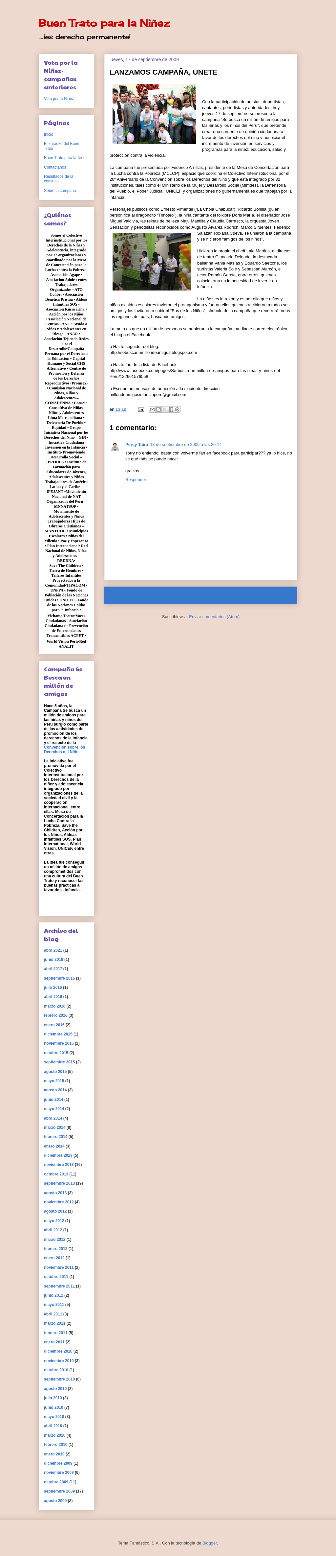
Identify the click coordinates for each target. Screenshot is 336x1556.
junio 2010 (53, 1407)
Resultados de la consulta (58, 178)
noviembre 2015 (59, 1043)
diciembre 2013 (58, 1155)
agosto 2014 (55, 1090)
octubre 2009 (56, 1482)
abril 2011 (53, 1314)
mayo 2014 (54, 1108)
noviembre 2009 (59, 1472)
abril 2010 (53, 1426)
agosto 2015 (55, 1071)
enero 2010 (54, 1454)
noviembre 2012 (59, 1202)
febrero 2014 (55, 1136)
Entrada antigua (274, 595)
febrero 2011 (55, 1333)
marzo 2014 (54, 1127)
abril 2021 (53, 950)
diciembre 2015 (58, 1034)
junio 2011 (53, 1295)
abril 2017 (53, 968)
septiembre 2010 (59, 1379)
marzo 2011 (54, 1323)
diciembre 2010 (58, 1351)
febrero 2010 (55, 1444)
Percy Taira (136, 444)
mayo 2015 (54, 1081)
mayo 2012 (54, 1221)
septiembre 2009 (59, 1491)
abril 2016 (53, 996)
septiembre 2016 (59, 978)
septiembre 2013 (59, 1183)
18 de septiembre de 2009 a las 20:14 (185, 444)
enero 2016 (54, 1025)
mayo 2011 (54, 1304)
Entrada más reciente (134, 595)
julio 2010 (53, 1398)
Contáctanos (55, 167)
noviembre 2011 (59, 1267)
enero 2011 (54, 1342)
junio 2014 (53, 1099)
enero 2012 (54, 1258)
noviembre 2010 (59, 1361)
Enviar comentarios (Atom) (214, 616)
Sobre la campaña (60, 190)
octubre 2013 (56, 1174)
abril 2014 (53, 1118)
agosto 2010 (55, 1388)
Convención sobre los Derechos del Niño (64, 749)
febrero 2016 (55, 1015)
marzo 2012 (54, 1239)
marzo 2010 (54, 1435)
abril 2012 (53, 1230)
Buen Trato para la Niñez (104, 23)
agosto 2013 (55, 1193)
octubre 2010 (56, 1370)
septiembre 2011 (59, 1286)
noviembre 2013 (59, 1164)
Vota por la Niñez (59, 98)
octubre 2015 (56, 1053)
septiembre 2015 (59, 1062)
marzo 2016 (54, 1006)
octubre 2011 (56, 1276)
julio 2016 (53, 987)
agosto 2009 (55, 1500)
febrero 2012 (55, 1248)
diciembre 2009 (58, 1463)
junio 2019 (53, 959)
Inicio (207, 595)
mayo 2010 (54, 1416)
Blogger (209, 1543)
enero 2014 (54, 1146)
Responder (135, 479)
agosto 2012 (55, 1211)
